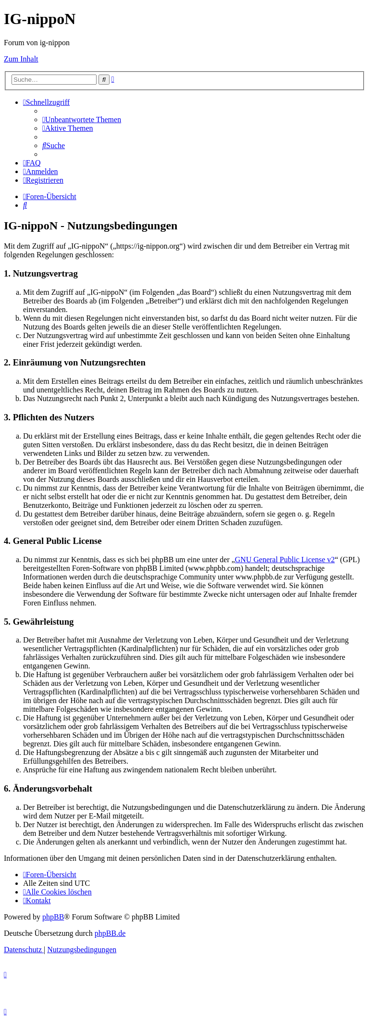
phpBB (53, 917)
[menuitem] (81, 119)
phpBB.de (110, 933)
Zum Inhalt (21, 59)
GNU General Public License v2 (285, 559)
